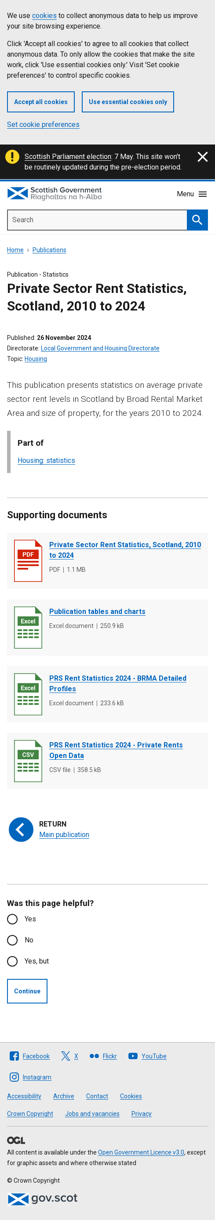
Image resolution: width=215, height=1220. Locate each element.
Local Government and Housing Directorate (100, 348)
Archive (63, 1096)
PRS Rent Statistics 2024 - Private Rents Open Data (116, 750)
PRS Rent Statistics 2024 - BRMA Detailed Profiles (117, 683)
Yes (30, 919)
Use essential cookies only (128, 101)
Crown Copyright (30, 1113)
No (29, 940)
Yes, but (37, 961)
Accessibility (24, 1096)
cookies (44, 15)
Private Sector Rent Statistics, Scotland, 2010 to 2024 (125, 550)
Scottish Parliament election (68, 156)
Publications (49, 249)
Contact (97, 1096)
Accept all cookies (41, 101)
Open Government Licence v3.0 (141, 1152)
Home (15, 249)
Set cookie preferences (43, 124)
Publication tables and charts (97, 611)
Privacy (141, 1113)
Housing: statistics (46, 460)
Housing (36, 358)
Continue (27, 991)
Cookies (131, 1096)
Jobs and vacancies (92, 1113)
